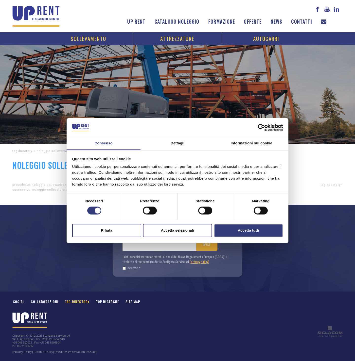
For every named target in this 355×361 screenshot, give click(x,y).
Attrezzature (177, 38)
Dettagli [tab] (177, 143)
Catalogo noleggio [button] (177, 21)
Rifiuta (106, 230)
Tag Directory (77, 301)
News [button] (277, 21)
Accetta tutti (248, 230)
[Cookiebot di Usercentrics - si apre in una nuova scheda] (261, 127)
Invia (206, 244)
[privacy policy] (199, 261)
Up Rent (136, 21)
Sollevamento (88, 38)
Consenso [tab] (103, 143)
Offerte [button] (253, 21)
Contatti (301, 21)
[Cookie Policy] (44, 352)
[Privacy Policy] (22, 352)
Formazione (221, 21)
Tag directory (22, 151)
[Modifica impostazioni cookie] (76, 352)
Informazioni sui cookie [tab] (251, 143)
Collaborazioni (44, 301)
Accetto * (131, 268)
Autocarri (266, 38)
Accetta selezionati (177, 230)
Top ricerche (107, 301)
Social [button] (18, 301)
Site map (132, 301)
